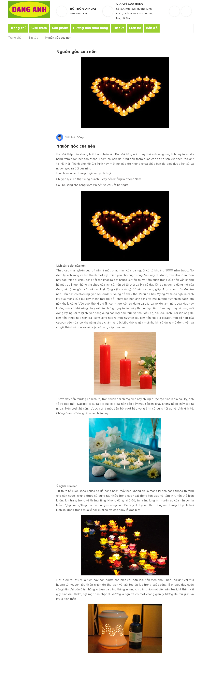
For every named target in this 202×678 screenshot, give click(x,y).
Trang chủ (18, 28)
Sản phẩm (60, 28)
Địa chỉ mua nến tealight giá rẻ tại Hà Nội (83, 172)
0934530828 (79, 14)
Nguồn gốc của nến (76, 146)
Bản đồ (152, 28)
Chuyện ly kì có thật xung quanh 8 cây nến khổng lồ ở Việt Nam (98, 178)
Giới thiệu (39, 28)
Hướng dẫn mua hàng (90, 28)
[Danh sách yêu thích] (175, 7)
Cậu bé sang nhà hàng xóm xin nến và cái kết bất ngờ (92, 184)
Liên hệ (135, 28)
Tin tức (118, 28)
